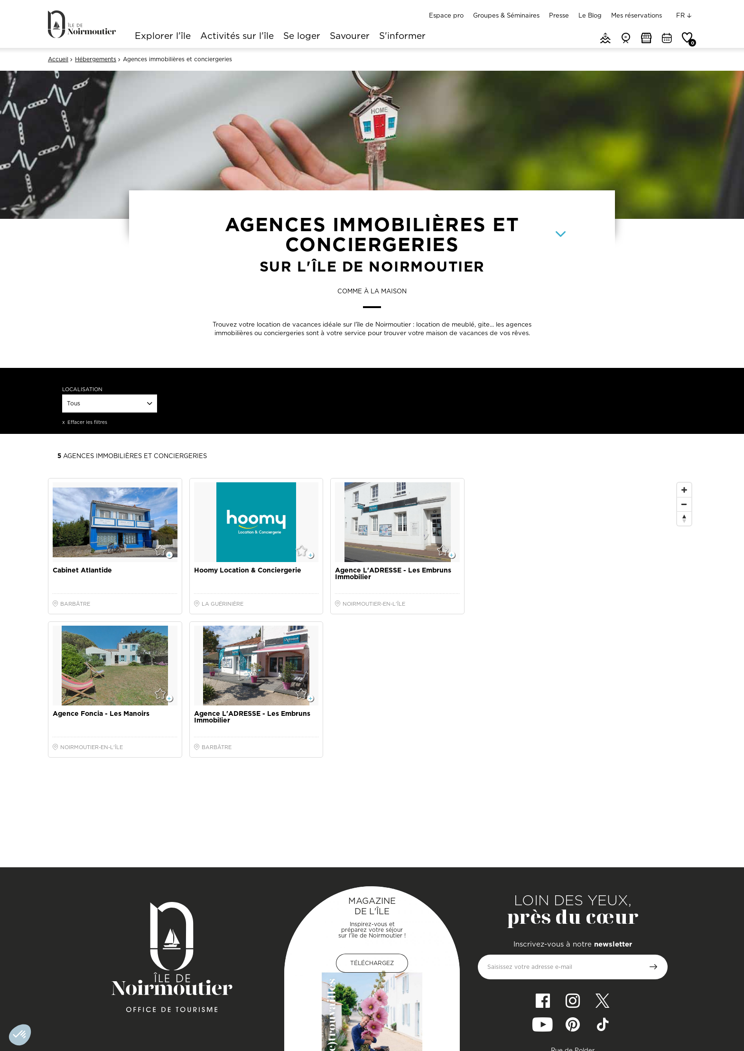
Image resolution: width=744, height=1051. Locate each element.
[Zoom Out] (684, 504)
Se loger (301, 36)
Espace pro (446, 15)
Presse (559, 15)
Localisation (82, 389)
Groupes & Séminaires (506, 15)
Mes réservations (636, 15)
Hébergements (95, 59)
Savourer (350, 36)
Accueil (58, 59)
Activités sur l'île (237, 36)
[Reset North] (684, 518)
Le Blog (590, 15)
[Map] (584, 668)
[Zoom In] (684, 490)
